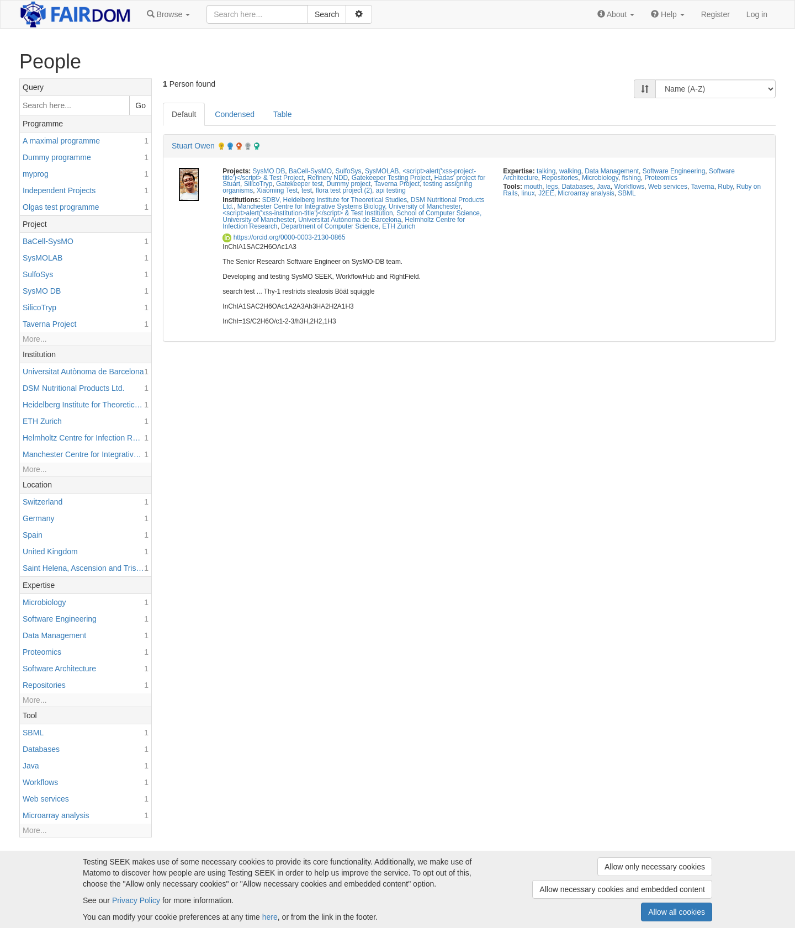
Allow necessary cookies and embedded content (622, 889)
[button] (168, 14)
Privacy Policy (136, 900)
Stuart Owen (193, 145)
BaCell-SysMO (310, 171)
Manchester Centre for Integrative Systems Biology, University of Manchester (348, 206)
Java (604, 186)
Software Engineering (674, 171)
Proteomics (660, 178)
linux (527, 193)
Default (184, 114)
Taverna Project (397, 184)
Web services (667, 186)
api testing (391, 190)
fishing (631, 178)
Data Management (612, 171)
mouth (533, 186)
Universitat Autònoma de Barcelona (349, 220)
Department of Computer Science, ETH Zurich (348, 226)
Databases (577, 186)
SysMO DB (269, 171)
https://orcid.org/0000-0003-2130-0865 (283, 237)
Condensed (235, 114)
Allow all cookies (676, 912)
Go (140, 105)
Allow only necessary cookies (655, 866)
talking (546, 171)
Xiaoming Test (277, 190)
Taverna (702, 186)
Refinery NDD (328, 178)
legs (552, 186)
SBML (626, 193)
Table (282, 114)
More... (35, 339)
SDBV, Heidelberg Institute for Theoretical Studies (334, 200)
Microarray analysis (586, 193)
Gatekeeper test (299, 184)
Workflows (629, 186)
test (306, 190)
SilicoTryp (258, 184)
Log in (756, 14)
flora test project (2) (344, 190)
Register (715, 14)
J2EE (546, 193)
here (270, 917)
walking (570, 171)
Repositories (560, 178)
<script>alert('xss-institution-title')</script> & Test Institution (307, 213)
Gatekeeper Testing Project (391, 178)
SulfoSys (349, 171)
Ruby (725, 186)
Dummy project (348, 184)
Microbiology (600, 178)
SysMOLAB (382, 171)
